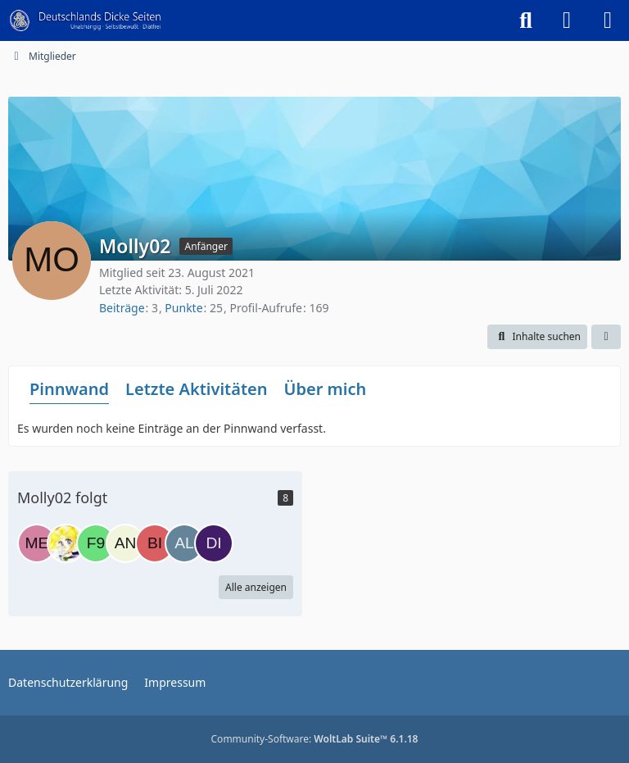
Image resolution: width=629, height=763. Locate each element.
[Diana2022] (213, 543)
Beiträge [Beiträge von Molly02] (122, 308)
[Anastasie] (125, 543)
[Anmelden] (566, 20)
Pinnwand (69, 389)
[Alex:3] (184, 543)
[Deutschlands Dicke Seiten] (85, 20)
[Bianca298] (154, 543)
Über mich (324, 389)
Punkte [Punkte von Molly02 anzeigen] (183, 308)
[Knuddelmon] (66, 543)
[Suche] (525, 20)
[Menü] (607, 20)
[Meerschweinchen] (37, 543)
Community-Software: (315, 739)
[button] (537, 337)
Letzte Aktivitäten (196, 389)
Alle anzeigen (256, 587)
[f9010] (95, 543)
